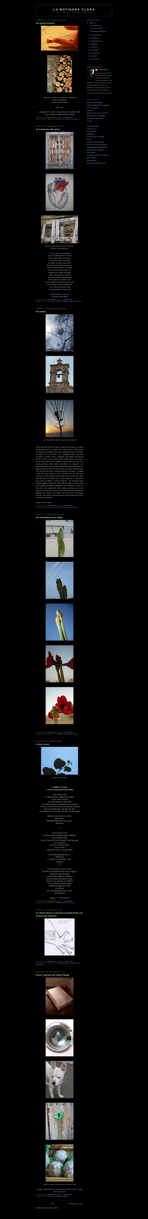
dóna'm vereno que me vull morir (98, 113)
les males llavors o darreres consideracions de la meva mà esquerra (59, 914)
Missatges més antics (76, 1204)
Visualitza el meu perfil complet (99, 93)
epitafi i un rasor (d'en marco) (68, 119)
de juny (93, 50)
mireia (65, 1196)
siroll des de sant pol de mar (96, 163)
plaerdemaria (103, 69)
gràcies (59, 1196)
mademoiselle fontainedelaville (97, 147)
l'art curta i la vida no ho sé (67, 507)
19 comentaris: (68, 117)
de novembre (95, 35)
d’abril (93, 56)
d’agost (93, 44)
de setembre (95, 41)
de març (94, 59)
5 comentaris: (68, 505)
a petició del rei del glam (95, 102)
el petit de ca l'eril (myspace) (96, 115)
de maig (94, 53)
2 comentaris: (67, 299)
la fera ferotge (91, 131)
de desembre (95, 25)
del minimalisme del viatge (49, 517)
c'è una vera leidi (92, 108)
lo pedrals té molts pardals (95, 142)
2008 (91, 23)
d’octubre (94, 38)
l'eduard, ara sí (92, 129)
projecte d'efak (91, 160)
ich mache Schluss (45, 23)
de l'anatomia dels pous (48, 129)
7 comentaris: (67, 901)
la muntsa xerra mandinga (95, 137)
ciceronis (90, 110)
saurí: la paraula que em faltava (68, 301)
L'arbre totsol (42, 744)
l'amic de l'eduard (92, 126)
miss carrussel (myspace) (95, 150)
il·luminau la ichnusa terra (66, 734)
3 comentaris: (67, 1194)
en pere (89, 121)
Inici (52, 1204)
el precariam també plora (95, 118)
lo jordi (89, 139)
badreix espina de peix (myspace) (98, 105)
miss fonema (91, 152)
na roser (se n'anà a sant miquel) (98, 155)
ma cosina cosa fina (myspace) (97, 144)
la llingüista (90, 134)
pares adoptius (92, 158)
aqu (64, 1192)
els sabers (41, 311)
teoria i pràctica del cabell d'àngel (52, 975)
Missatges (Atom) (52, 1208)
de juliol (93, 47)
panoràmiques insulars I (65, 902)
